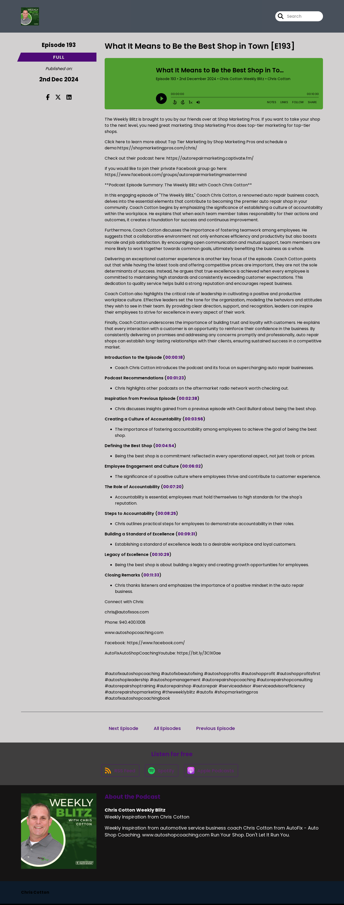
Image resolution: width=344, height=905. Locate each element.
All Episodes (167, 728)
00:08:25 (167, 513)
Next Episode (123, 728)
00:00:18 (174, 357)
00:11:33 (151, 575)
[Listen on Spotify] (161, 771)
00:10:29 (160, 554)
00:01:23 (175, 378)
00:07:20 (172, 487)
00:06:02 (191, 466)
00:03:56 (194, 419)
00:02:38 (188, 398)
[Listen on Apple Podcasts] (211, 771)
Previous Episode (215, 728)
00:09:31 (186, 534)
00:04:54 (164, 446)
